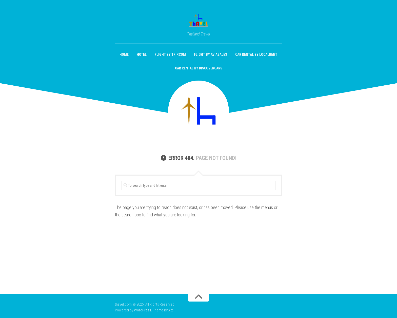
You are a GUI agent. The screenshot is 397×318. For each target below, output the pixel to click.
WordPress (142, 310)
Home (124, 54)
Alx (170, 310)
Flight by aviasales (210, 54)
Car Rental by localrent (256, 54)
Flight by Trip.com (170, 54)
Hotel (142, 54)
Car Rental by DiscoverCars (198, 68)
